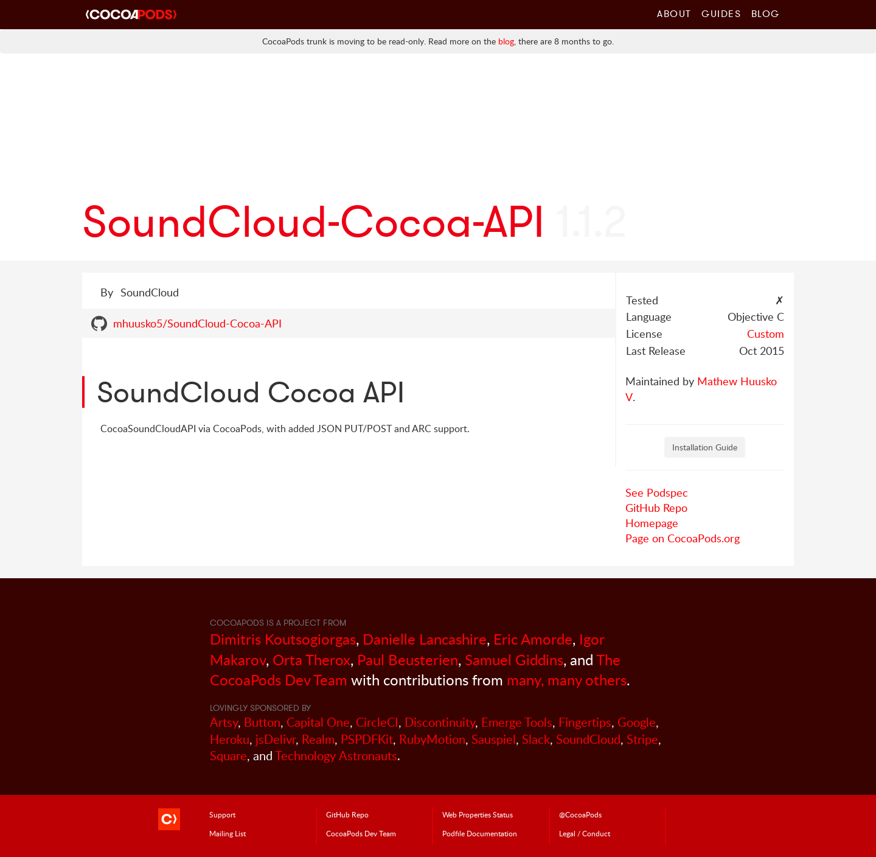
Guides (721, 13)
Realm (318, 739)
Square (228, 755)
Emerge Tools (516, 722)
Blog (765, 13)
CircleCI (377, 722)
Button (262, 722)
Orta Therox (311, 659)
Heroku (229, 739)
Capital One (318, 722)
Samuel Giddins (514, 659)
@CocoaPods (580, 814)
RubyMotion (432, 739)
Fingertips (584, 722)
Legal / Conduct (584, 833)
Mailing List (227, 833)
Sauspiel (493, 739)
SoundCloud (588, 739)
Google (636, 722)
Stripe (642, 739)
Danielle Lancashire (425, 639)
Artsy (224, 722)
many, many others (567, 680)
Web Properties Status (477, 814)
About (674, 13)
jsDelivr (275, 739)
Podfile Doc (479, 833)
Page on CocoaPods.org (682, 538)
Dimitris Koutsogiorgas (283, 639)
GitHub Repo (656, 507)
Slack (536, 739)
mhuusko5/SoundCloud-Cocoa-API (197, 323)
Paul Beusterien (407, 659)
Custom (765, 333)
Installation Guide (704, 447)
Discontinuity (440, 722)
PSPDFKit (367, 739)
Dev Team (361, 833)
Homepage (651, 523)
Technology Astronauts (336, 755)
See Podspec (656, 492)
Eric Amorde (532, 639)
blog (506, 41)
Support (222, 814)
